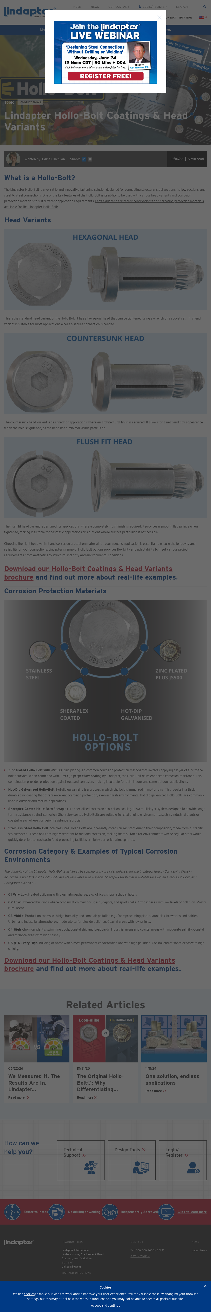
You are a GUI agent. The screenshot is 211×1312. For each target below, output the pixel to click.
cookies (29, 1294)
